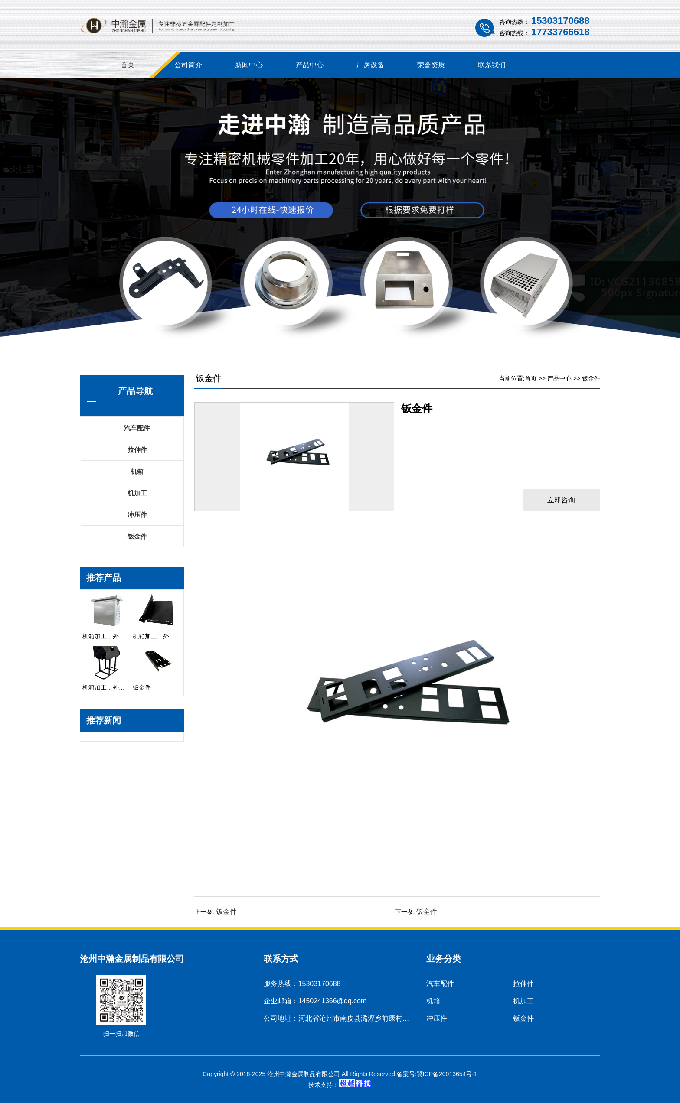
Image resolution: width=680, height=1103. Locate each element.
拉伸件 (137, 449)
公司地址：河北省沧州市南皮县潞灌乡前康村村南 (340, 1018)
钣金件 (137, 536)
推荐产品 (103, 577)
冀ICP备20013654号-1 (447, 1073)
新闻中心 (249, 64)
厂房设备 (370, 64)
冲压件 (137, 514)
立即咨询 (561, 500)
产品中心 (310, 64)
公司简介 (188, 64)
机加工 (137, 493)
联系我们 (492, 64)
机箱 (137, 471)
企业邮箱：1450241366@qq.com (315, 1001)
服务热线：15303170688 (302, 983)
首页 (127, 64)
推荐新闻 (103, 720)
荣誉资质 (431, 64)
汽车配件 (137, 428)
